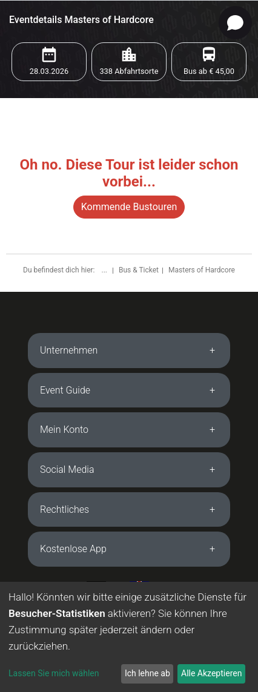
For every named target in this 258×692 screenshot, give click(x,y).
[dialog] (129, 637)
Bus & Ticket (139, 270)
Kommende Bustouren (129, 207)
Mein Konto (64, 429)
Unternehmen (69, 350)
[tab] (129, 350)
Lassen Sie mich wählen (53, 673)
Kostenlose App (73, 549)
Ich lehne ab (147, 673)
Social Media (67, 469)
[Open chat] (235, 22)
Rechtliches (64, 509)
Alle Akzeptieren (211, 673)
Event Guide (65, 390)
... (104, 270)
